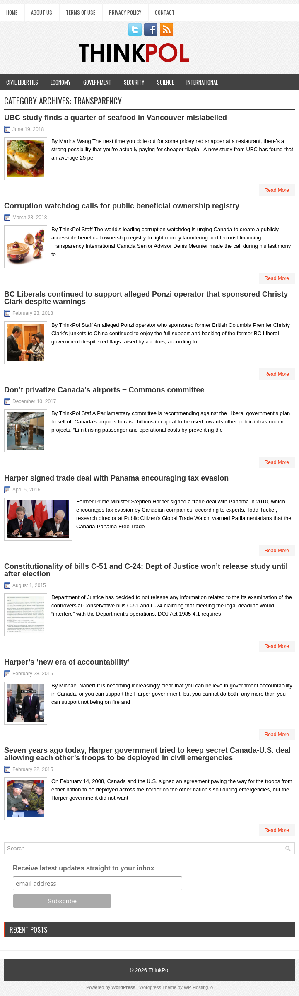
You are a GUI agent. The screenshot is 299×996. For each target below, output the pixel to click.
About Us (41, 12)
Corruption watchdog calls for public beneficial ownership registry (121, 206)
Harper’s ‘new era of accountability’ (67, 662)
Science (165, 82)
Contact (165, 12)
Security (134, 82)
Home (11, 12)
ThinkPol (158, 970)
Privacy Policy (125, 12)
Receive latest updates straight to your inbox (83, 868)
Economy (61, 82)
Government (97, 82)
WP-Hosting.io (198, 987)
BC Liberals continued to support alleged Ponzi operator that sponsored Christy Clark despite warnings (146, 298)
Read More (277, 190)
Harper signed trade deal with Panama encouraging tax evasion (116, 478)
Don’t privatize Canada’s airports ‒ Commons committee (104, 390)
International (202, 82)
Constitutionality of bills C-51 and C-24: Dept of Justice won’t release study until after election (146, 570)
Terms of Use (80, 12)
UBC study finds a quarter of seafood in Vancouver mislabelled (115, 118)
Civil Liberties (22, 82)
